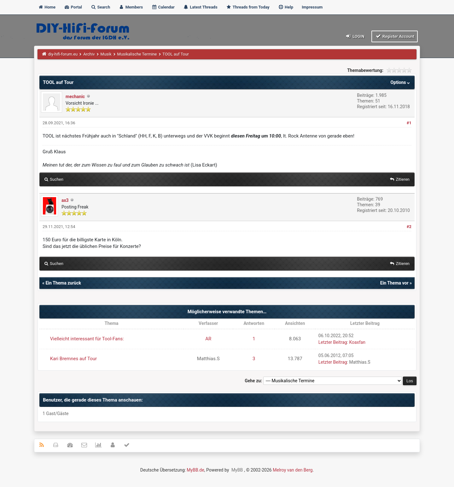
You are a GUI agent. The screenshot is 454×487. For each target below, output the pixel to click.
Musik (106, 54)
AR (208, 339)
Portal (73, 7)
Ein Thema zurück (63, 282)
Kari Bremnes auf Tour (73, 358)
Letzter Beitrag (332, 342)
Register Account (394, 36)
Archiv (89, 54)
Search (100, 7)
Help (285, 7)
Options (401, 82)
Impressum (312, 7)
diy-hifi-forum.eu (63, 54)
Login (354, 36)
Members (131, 7)
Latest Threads (200, 7)
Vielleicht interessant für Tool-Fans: (87, 339)
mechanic (75, 96)
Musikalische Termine (137, 54)
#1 (409, 122)
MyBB (237, 469)
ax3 (65, 200)
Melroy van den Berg (292, 469)
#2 (409, 226)
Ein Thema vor (394, 282)
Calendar (162, 7)
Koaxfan (357, 342)
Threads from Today (248, 7)
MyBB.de (195, 469)
